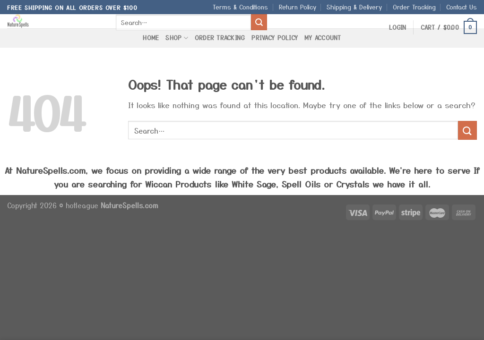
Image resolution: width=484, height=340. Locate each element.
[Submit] (259, 22)
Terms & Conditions (240, 6)
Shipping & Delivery (354, 6)
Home (151, 37)
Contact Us (461, 6)
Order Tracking (414, 6)
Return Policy (297, 6)
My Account (322, 37)
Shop (176, 37)
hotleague (83, 205)
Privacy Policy (274, 37)
